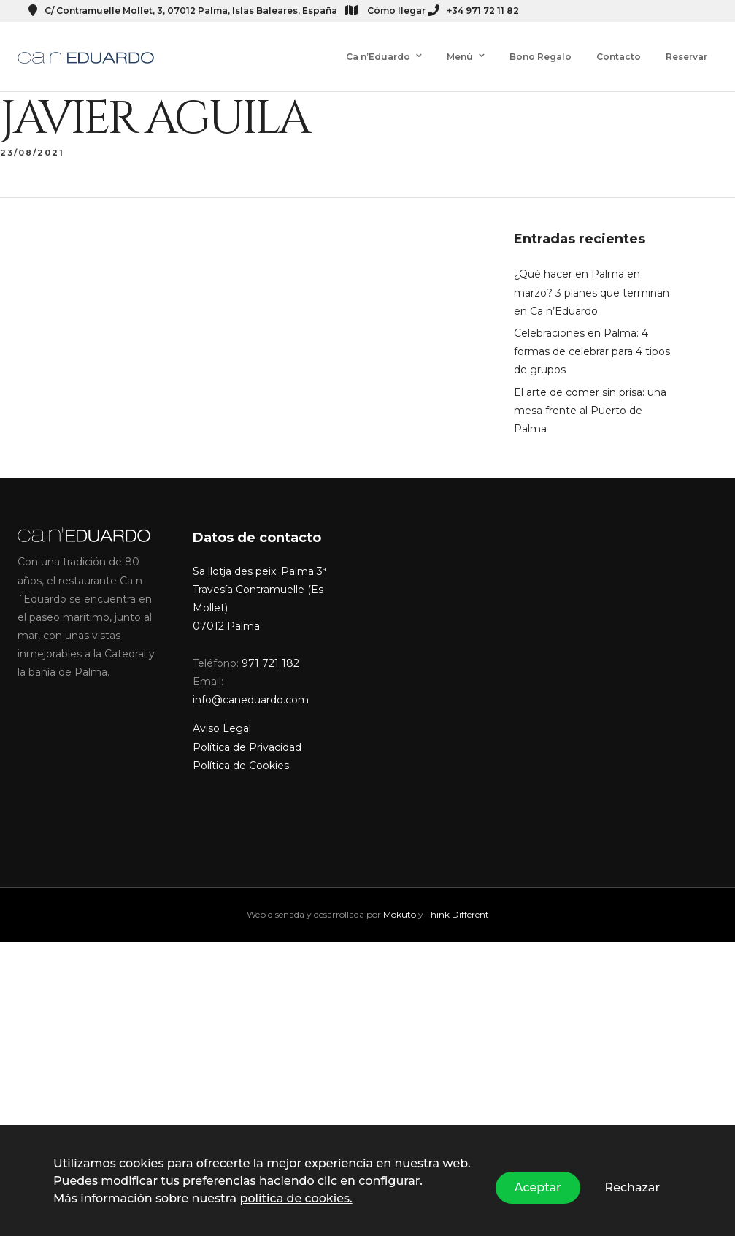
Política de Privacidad (247, 735)
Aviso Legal (222, 716)
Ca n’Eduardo (378, 56)
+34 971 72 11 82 (473, 10)
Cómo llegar (385, 10)
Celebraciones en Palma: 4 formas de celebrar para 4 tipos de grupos (592, 340)
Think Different (457, 902)
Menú (460, 56)
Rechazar (632, 1187)
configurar (389, 1181)
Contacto (618, 56)
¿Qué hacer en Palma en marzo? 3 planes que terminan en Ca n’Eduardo (591, 280)
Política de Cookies (241, 753)
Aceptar (538, 1187)
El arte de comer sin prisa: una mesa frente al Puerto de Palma (590, 399)
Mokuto (399, 902)
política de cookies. (295, 1198)
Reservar (686, 56)
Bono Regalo (540, 56)
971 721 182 (270, 651)
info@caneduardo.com (251, 688)
